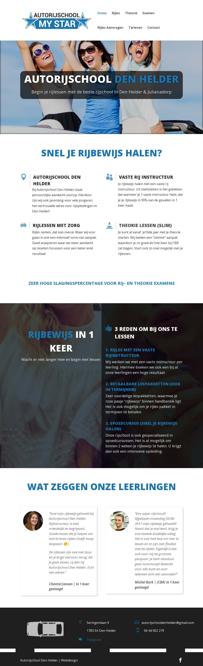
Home (102, 13)
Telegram (94, 639)
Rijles (116, 13)
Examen (148, 13)
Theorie (131, 13)
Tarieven (135, 28)
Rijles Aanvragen (110, 28)
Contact (153, 28)
